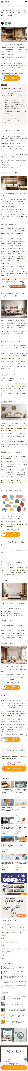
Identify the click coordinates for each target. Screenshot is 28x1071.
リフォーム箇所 (6, 924)
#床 (3, 942)
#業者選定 (4, 958)
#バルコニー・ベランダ (12, 932)
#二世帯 (18, 948)
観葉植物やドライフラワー (14, 118)
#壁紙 (7, 942)
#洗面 (14, 930)
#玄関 (3, 932)
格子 (8, 114)
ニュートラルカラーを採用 (14, 102)
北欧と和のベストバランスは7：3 (15, 106)
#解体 (3, 951)
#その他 (3, 20)
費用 (4, 955)
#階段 (3, 935)
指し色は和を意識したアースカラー (16, 108)
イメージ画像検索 (7, 1061)
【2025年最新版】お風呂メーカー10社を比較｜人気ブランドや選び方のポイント (14, 972)
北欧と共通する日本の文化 (14, 93)
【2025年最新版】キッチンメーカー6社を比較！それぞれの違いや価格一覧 (14, 968)
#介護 (13, 948)
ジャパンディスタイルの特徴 (14, 91)
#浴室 (3, 930)
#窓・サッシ (14, 942)
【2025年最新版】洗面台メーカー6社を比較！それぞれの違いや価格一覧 (14, 982)
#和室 (16, 927)
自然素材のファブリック (13, 120)
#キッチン (22, 927)
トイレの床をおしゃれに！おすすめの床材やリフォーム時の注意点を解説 (14, 986)
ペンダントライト (11, 116)
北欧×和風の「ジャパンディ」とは (12, 88)
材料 (4, 939)
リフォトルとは (6, 1057)
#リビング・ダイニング (7, 927)
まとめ (5, 122)
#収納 (24, 948)
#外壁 (24, 930)
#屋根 (19, 930)
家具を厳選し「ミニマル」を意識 (15, 100)
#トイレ (9, 930)
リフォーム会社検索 (7, 1059)
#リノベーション (5, 948)
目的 (4, 946)
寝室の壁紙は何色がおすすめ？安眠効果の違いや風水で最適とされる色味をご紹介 (14, 977)
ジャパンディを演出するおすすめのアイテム (15, 111)
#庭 (20, 932)
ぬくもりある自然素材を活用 (14, 104)
